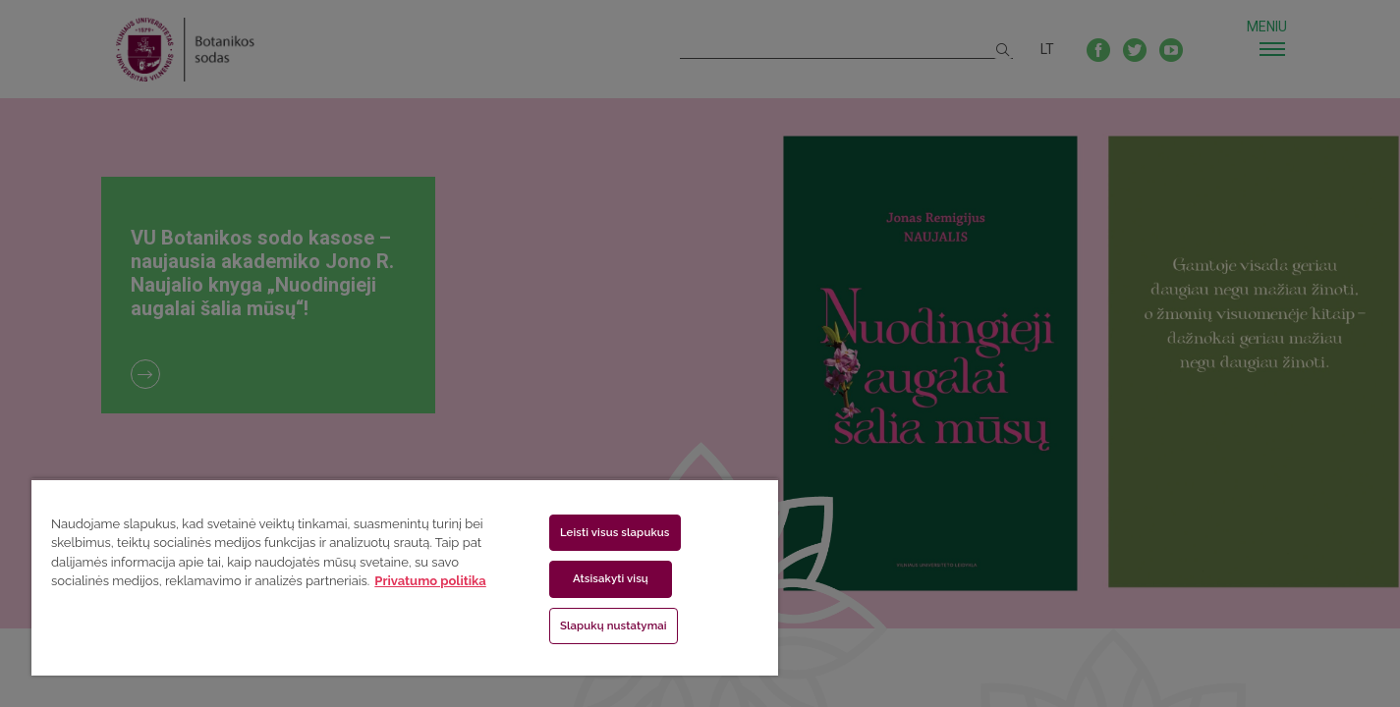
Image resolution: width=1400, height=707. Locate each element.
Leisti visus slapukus (615, 532)
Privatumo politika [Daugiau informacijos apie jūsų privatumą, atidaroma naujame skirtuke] (429, 580)
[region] (404, 577)
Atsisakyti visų (610, 578)
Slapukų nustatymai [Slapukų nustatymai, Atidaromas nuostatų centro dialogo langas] (613, 625)
